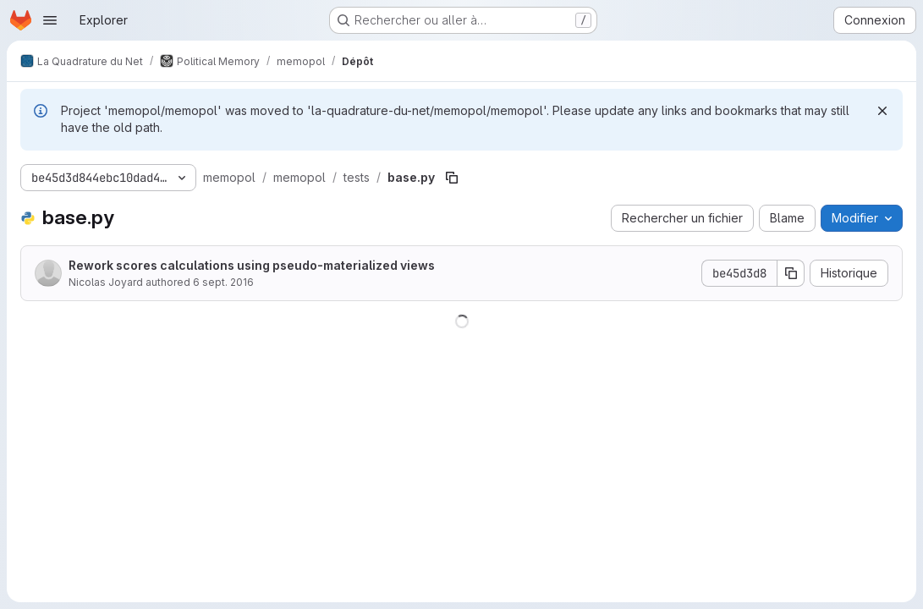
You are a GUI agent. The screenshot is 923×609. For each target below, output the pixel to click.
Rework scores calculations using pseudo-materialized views (252, 265)
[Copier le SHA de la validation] (791, 273)
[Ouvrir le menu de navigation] (49, 20)
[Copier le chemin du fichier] (451, 177)
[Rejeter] (882, 111)
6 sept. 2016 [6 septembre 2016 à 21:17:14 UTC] (223, 282)
